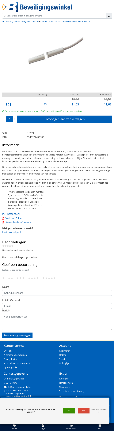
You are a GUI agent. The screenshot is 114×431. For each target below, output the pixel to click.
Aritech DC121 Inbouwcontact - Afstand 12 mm (69, 21)
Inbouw (44, 21)
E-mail (11, 299)
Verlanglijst (64, 363)
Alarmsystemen (13, 21)
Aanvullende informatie (18, 222)
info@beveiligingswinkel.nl (17, 387)
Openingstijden (11, 367)
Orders (62, 354)
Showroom (64, 387)
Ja (69, 411)
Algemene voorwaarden (15, 354)
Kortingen (64, 378)
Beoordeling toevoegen (17, 335)
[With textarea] (57, 322)
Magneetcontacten (30, 21)
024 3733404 (11, 382)
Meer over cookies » (98, 410)
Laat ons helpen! (11, 232)
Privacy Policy (10, 359)
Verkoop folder (13, 218)
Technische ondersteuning (71, 391)
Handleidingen (66, 382)
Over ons (8, 350)
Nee (83, 411)
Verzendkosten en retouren (17, 363)
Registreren (64, 350)
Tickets (62, 359)
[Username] (57, 293)
